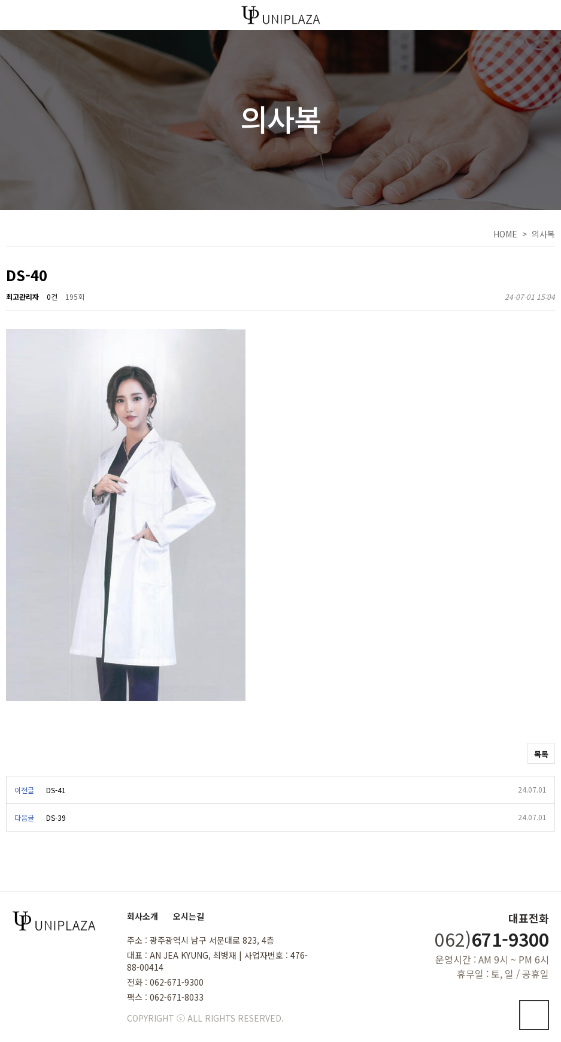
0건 (52, 296)
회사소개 (142, 916)
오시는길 (188, 916)
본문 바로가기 (0, 0)
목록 (541, 754)
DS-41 (56, 790)
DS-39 (56, 817)
